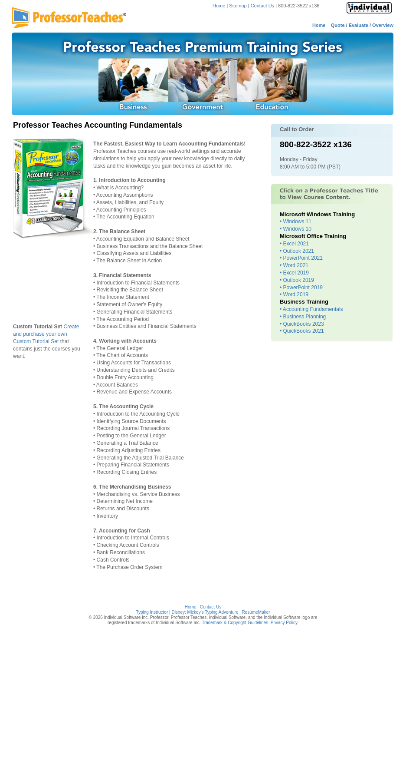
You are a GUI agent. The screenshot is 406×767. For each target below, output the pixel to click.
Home (219, 5)
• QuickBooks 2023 (302, 324)
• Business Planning (303, 317)
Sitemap (237, 5)
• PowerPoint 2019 (301, 287)
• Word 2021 (294, 265)
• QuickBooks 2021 (302, 331)
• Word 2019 (294, 294)
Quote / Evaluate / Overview (362, 25)
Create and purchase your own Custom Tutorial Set (46, 334)
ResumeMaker (256, 612)
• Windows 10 (295, 229)
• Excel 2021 (294, 244)
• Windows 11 (295, 221)
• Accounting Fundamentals (311, 309)
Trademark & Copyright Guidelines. (235, 622)
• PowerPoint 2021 (301, 258)
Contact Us (263, 5)
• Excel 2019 (294, 273)
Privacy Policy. (284, 622)
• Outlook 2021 (297, 251)
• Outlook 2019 (297, 280)
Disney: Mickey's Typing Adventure (204, 612)
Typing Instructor (152, 612)
